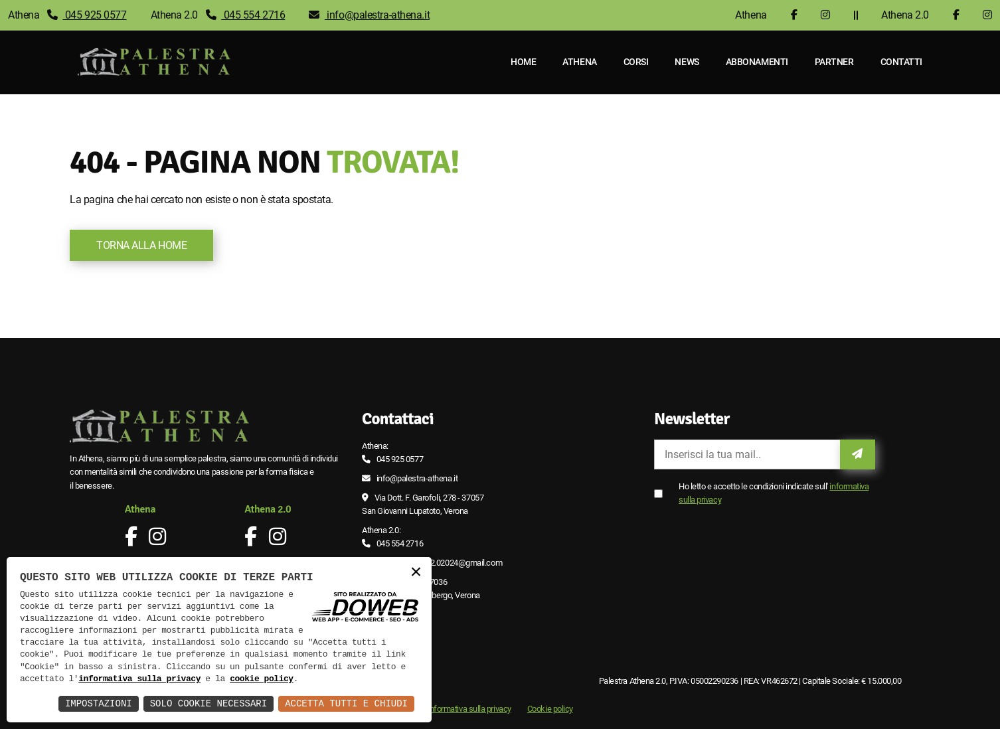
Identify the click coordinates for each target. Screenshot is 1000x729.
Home (523, 61)
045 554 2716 (246, 15)
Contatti (901, 61)
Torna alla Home (141, 245)
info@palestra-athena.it (369, 15)
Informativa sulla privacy (469, 709)
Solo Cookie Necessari (208, 703)
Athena (580, 61)
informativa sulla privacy (139, 679)
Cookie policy (550, 709)
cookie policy (261, 679)
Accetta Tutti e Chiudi (346, 703)
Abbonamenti (757, 61)
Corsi (636, 61)
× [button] (416, 572)
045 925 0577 (87, 15)
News (687, 61)
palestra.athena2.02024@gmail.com (439, 563)
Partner (834, 61)
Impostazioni (98, 703)
